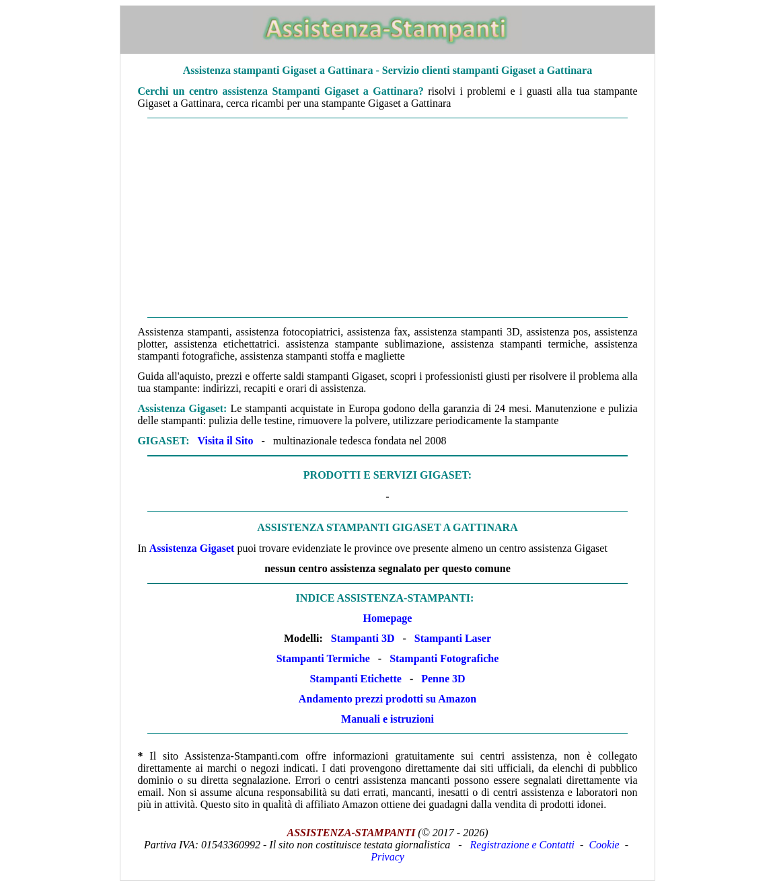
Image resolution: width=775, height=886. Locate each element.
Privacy (387, 856)
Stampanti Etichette (355, 678)
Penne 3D (443, 678)
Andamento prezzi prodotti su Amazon (387, 698)
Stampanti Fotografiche (444, 658)
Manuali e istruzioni (387, 719)
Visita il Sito (225, 440)
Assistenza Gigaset (192, 548)
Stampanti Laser (452, 638)
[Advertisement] (388, 218)
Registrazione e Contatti (522, 844)
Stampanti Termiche (323, 658)
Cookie (604, 844)
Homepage (387, 618)
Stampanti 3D (363, 638)
